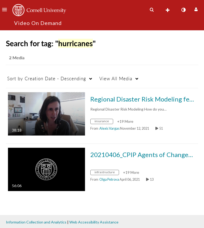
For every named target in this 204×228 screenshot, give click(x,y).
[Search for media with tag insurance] (103, 122)
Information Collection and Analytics (36, 222)
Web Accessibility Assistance (93, 222)
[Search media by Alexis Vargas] (109, 128)
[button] (6, 9)
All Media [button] (115, 78)
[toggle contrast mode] (183, 10)
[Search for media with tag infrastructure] (106, 173)
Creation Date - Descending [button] (46, 78)
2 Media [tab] (16, 57)
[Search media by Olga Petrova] (109, 179)
